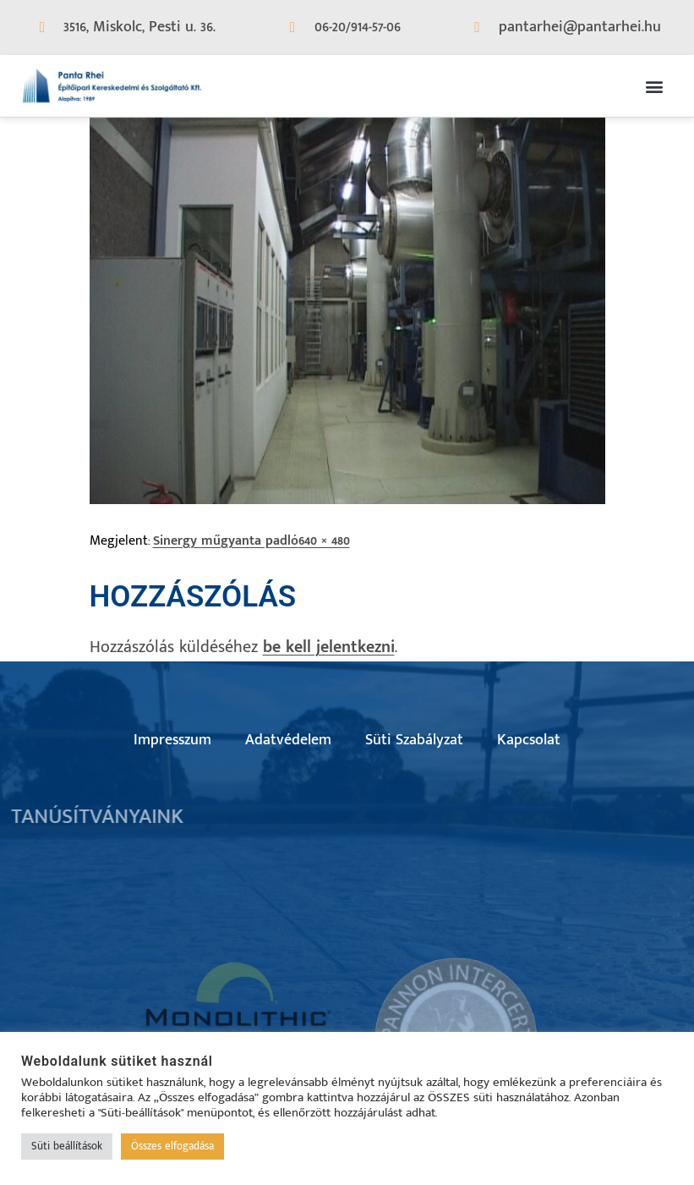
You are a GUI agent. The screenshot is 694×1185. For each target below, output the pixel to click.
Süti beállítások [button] (66, 1146)
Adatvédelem (288, 740)
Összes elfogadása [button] (172, 1146)
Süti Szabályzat (414, 740)
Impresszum (172, 740)
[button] (655, 86)
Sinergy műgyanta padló (225, 540)
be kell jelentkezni (329, 647)
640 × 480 (324, 540)
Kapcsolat (528, 740)
